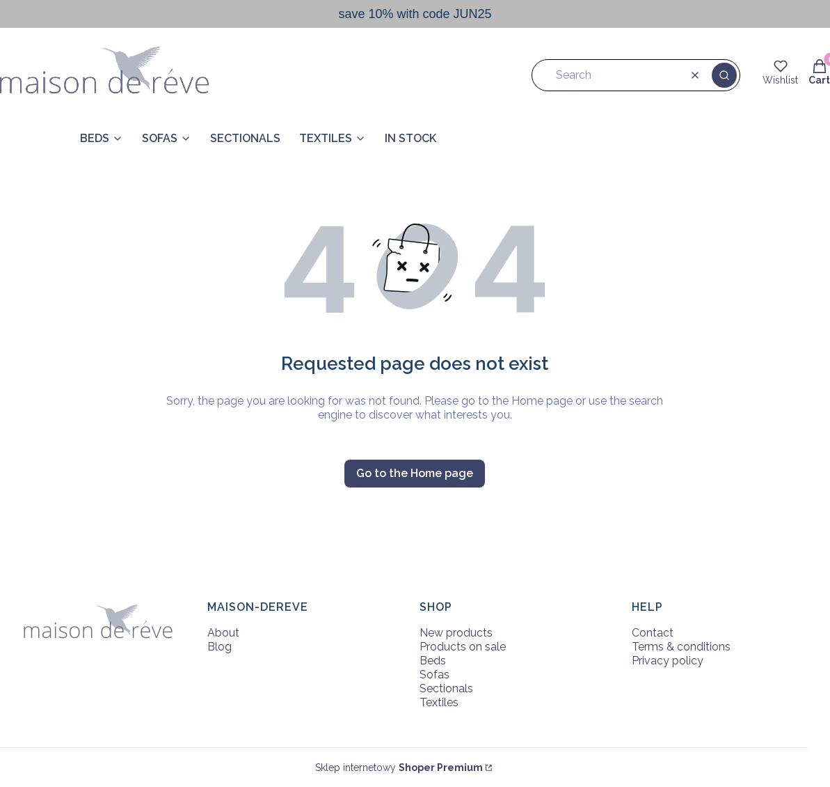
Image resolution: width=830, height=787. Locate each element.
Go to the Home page (414, 473)
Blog (219, 646)
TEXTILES (325, 138)
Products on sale (463, 646)
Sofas (434, 674)
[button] (724, 75)
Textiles (439, 702)
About (223, 632)
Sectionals (446, 688)
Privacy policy (667, 660)
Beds (433, 660)
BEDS (94, 138)
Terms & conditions (681, 646)
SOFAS (159, 138)
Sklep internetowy (399, 767)
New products (456, 632)
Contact (652, 632)
